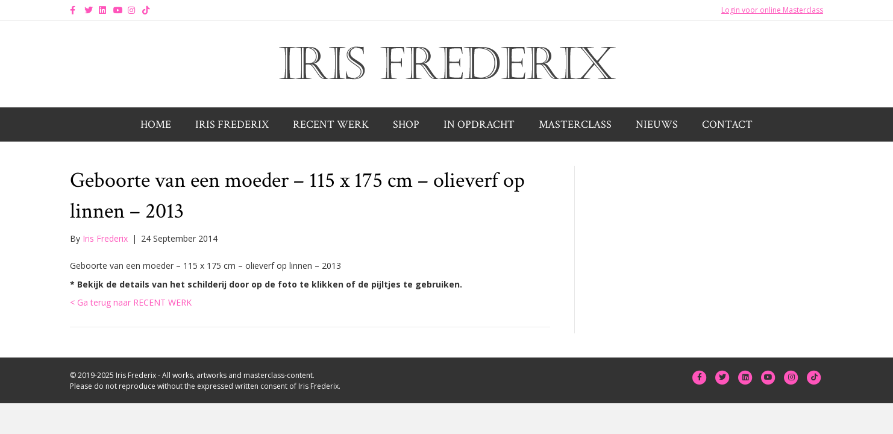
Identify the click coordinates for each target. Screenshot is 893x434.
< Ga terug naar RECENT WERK (131, 302)
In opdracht (479, 124)
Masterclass (575, 124)
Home (155, 124)
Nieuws (657, 124)
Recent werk (331, 124)
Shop (406, 124)
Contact (727, 124)
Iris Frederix (232, 124)
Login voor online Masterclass (772, 10)
